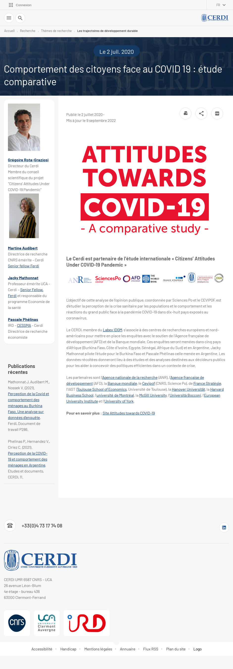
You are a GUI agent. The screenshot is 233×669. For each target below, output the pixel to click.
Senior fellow (19, 265)
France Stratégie (207, 383)
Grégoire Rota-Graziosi (28, 159)
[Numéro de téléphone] (33, 525)
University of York (119, 401)
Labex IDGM (112, 329)
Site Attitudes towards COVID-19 (129, 413)
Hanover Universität (188, 389)
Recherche (27, 31)
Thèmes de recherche (56, 31)
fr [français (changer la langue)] (218, 5)
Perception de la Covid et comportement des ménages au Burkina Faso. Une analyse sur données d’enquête (28, 405)
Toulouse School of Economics (102, 389)
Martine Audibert (23, 248)
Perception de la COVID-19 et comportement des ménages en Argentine (27, 459)
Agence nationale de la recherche (130, 377)
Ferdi (34, 265)
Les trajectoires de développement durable (107, 31)
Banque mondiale (122, 383)
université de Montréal (115, 395)
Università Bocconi (185, 395)
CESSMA (24, 325)
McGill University (153, 395)
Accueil (9, 31)
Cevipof (148, 383)
